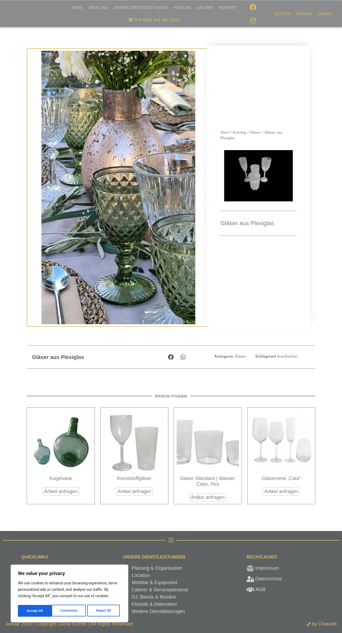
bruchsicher (287, 357)
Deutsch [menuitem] (282, 14)
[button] (171, 357)
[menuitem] (282, 13)
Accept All (104, 611)
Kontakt (227, 7)
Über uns (98, 7)
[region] (69, 594)
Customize (35, 611)
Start (224, 133)
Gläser (255, 133)
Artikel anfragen (60, 491)
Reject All (70, 611)
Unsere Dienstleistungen (141, 7)
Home (77, 7)
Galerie (205, 7)
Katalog (182, 7)
